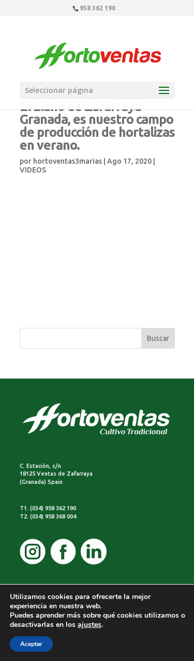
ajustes (89, 624)
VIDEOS (33, 170)
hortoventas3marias (67, 161)
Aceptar (31, 644)
